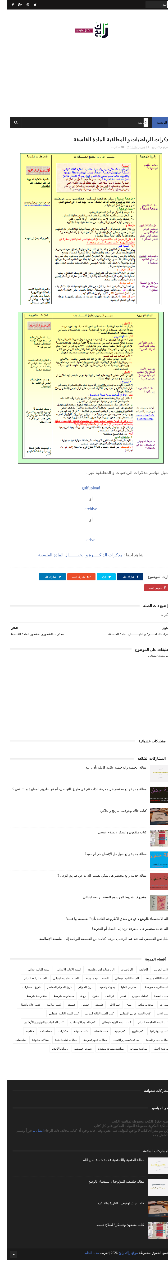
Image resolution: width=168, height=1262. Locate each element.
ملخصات (14, 1041)
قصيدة (64, 1006)
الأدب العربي (154, 971)
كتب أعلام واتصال (23, 1006)
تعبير (116, 997)
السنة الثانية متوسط (90, 980)
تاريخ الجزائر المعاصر (52, 988)
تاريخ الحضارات (25, 988)
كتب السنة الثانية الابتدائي (57, 1015)
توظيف (103, 997)
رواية (76, 997)
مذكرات (108, 148)
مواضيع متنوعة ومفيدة (104, 1050)
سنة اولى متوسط (57, 997)
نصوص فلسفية (76, 1050)
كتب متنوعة (74, 1032)
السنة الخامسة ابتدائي (59, 980)
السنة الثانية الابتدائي (120, 980)
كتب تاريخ (131, 1032)
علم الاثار (108, 1006)
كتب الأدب (156, 1015)
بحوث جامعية (100, 988)
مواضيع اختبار (154, 1050)
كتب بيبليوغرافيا (152, 1032)
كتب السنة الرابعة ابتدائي (109, 1024)
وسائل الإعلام (53, 1050)
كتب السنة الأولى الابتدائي (128, 1015)
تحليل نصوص (133, 997)
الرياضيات (120, 971)
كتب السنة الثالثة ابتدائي (92, 1015)
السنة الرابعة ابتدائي (28, 980)
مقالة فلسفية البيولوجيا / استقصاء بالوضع (109, 1183)
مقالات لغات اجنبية (59, 1041)
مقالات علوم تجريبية (88, 1041)
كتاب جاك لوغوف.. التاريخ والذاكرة (116, 812)
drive (84, 541)
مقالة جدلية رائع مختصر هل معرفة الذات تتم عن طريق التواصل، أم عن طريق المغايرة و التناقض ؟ (72, 791)
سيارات (157, 1006)
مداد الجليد (84, 1254)
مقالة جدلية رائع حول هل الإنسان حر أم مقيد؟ (109, 855)
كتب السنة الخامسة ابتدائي (146, 1024)
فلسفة (92, 1006)
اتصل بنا (31, 1132)
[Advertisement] (84, 76)
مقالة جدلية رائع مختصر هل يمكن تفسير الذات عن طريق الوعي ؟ (95, 877)
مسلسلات (39, 1032)
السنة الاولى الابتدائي (62, 971)
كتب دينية (113, 1032)
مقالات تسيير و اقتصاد (119, 1041)
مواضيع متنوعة (131, 1050)
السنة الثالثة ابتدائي (32, 971)
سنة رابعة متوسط (30, 997)
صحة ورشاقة (139, 1006)
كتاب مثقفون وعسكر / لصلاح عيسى (115, 834)
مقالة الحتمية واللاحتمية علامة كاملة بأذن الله (109, 769)
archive (84, 510)
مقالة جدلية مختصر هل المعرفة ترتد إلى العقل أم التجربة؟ (125, 930)
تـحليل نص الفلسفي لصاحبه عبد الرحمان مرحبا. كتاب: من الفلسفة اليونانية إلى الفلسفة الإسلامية (98, 940)
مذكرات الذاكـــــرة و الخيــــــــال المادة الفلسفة (73, 556)
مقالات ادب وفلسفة (150, 1041)
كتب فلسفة (94, 1032)
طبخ (122, 1006)
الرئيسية (155, 123)
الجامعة (136, 971)
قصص (78, 1006)
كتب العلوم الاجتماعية (76, 1024)
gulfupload (84, 489)
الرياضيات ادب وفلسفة (94, 971)
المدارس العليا (122, 988)
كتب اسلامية (47, 1006)
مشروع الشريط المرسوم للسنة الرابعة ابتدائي (108, 899)
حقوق (89, 997)
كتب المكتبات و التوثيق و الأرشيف (37, 1024)
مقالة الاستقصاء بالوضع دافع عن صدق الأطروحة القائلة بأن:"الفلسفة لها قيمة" (111, 920)
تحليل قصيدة (154, 997)
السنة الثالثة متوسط (150, 980)
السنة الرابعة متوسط (150, 988)
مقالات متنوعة (33, 1041)
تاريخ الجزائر (79, 988)
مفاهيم (23, 1032)
